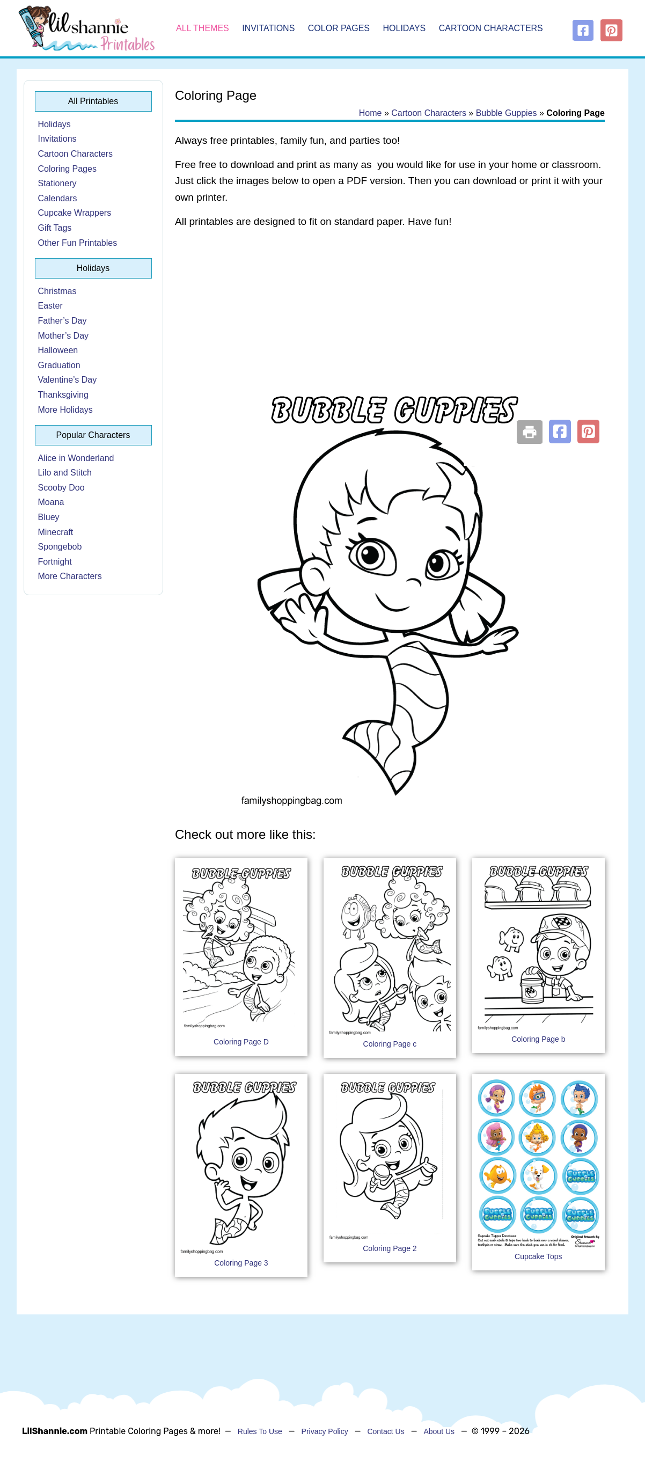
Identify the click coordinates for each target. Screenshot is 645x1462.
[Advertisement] (390, 323)
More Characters (70, 576)
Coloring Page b (538, 1039)
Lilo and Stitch (65, 472)
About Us (439, 1431)
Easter (50, 305)
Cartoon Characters (491, 28)
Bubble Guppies (506, 113)
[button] (560, 431)
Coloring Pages (67, 168)
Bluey (49, 517)
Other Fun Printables (78, 242)
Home (370, 113)
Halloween (58, 350)
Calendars (57, 198)
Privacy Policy (325, 1431)
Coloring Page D (241, 1041)
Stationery (57, 183)
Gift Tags (55, 227)
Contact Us (385, 1431)
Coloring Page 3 (241, 1263)
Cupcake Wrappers (75, 212)
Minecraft (56, 532)
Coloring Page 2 (389, 1248)
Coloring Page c (390, 1044)
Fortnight (55, 561)
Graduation (59, 365)
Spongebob (60, 546)
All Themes (202, 28)
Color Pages (339, 28)
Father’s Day (62, 320)
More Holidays (65, 409)
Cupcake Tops (538, 1256)
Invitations (268, 28)
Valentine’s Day (67, 379)
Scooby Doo (61, 487)
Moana (51, 502)
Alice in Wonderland (76, 458)
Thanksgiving (63, 394)
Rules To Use (260, 1431)
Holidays (404, 28)
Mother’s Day (63, 335)
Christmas (57, 291)
